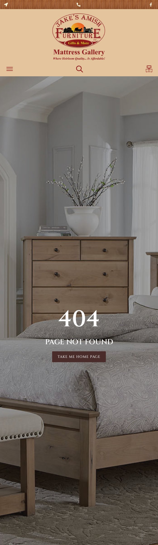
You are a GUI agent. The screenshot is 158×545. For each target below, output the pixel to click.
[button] (10, 69)
